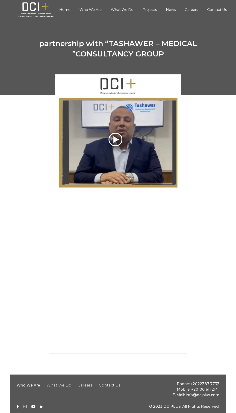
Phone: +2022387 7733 (198, 384)
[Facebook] (18, 407)
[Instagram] (25, 407)
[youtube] (33, 407)
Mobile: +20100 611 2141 (198, 389)
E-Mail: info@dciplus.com (195, 395)
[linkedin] (41, 407)
